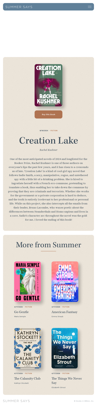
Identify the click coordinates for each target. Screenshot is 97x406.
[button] (89, 6)
